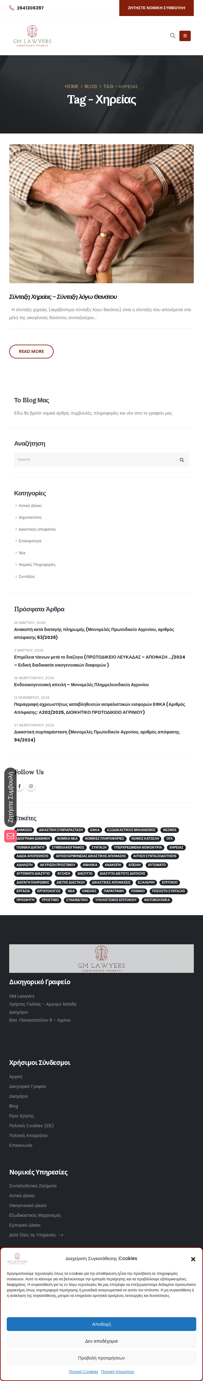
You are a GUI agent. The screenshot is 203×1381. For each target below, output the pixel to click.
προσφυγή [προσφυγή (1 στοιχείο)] (25, 900)
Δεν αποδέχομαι (101, 1341)
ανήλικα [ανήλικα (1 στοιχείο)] (90, 865)
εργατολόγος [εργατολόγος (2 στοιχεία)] (49, 891)
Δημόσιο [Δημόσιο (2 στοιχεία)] (24, 830)
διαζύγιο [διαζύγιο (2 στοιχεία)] (85, 873)
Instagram (31, 786)
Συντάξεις (27, 576)
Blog (13, 1106)
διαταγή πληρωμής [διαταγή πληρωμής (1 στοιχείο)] (33, 882)
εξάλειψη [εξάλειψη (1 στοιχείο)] (146, 882)
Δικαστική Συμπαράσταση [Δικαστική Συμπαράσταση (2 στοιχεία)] (61, 830)
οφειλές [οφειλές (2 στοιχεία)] (89, 891)
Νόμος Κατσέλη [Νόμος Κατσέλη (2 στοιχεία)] (145, 838)
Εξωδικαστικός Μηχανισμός (35, 1215)
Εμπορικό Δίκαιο (24, 1225)
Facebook (19, 786)
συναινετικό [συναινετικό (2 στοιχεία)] (77, 900)
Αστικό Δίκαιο (30, 505)
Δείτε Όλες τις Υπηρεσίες (36, 1235)
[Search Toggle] (172, 36)
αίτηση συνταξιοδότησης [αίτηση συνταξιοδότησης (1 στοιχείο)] (155, 856)
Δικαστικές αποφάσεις (37, 529)
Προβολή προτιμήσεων (101, 1358)
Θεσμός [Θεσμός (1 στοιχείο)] (170, 830)
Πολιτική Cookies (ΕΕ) (31, 1126)
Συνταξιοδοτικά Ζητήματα (33, 1186)
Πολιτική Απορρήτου (117, 1371)
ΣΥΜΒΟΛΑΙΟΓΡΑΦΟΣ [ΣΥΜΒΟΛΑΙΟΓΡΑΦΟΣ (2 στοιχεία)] (68, 847)
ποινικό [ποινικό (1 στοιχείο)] (138, 891)
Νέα (22, 552)
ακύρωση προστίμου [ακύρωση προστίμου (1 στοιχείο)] (57, 865)
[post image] (101, 213)
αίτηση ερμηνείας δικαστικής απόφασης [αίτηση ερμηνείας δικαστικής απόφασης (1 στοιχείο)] (91, 856)
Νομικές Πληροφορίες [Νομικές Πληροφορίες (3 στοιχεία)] (104, 838)
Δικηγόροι (18, 1096)
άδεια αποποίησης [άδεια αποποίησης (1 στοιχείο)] (32, 856)
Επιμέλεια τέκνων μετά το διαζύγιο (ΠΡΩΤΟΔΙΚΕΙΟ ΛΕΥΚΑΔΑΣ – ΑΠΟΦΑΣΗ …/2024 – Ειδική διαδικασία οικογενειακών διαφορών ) (99, 661)
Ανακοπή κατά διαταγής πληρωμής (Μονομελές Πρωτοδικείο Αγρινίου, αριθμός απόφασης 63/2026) (94, 633)
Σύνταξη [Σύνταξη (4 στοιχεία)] (99, 847)
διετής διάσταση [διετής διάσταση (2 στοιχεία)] (71, 882)
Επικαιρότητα (30, 541)
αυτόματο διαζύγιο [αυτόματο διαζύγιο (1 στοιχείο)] (33, 873)
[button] (193, 1258)
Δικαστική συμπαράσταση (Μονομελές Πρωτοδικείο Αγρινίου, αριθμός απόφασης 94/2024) (97, 736)
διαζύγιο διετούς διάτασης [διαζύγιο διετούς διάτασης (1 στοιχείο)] (122, 873)
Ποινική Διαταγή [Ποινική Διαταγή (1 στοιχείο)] (30, 847)
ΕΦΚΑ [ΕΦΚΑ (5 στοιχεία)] (95, 830)
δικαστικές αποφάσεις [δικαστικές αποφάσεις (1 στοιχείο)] (111, 882)
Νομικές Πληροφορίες (37, 564)
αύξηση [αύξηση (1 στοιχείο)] (63, 873)
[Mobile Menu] (185, 36)
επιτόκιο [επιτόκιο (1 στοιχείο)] (170, 882)
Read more (31, 351)
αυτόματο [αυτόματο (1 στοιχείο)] (157, 865)
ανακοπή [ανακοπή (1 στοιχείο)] (113, 865)
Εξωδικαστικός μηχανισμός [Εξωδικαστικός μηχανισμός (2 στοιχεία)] (131, 830)
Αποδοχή (101, 1324)
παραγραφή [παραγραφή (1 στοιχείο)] (114, 891)
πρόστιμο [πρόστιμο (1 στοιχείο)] (50, 900)
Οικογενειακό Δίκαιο (28, 1205)
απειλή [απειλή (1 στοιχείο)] (134, 865)
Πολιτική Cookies (83, 1371)
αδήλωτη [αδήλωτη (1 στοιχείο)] (25, 865)
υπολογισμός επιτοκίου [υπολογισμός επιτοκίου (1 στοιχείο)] (115, 900)
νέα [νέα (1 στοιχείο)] (71, 891)
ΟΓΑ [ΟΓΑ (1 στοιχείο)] (169, 838)
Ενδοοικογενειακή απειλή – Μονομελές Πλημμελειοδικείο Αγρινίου (81, 685)
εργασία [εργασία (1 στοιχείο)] (23, 891)
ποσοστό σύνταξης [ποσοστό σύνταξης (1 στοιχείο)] (168, 891)
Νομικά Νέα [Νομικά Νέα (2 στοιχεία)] (67, 838)
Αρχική (15, 1076)
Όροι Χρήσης (21, 1116)
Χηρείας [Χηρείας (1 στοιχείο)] (176, 847)
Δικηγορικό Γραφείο (27, 1086)
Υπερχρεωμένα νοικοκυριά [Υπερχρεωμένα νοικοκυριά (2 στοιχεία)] (138, 847)
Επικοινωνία (20, 1145)
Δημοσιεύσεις (30, 517)
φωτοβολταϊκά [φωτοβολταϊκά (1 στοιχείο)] (157, 900)
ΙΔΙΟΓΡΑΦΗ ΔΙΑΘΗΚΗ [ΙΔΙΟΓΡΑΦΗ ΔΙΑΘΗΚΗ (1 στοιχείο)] (33, 838)
